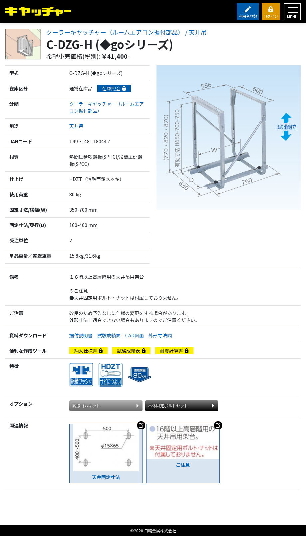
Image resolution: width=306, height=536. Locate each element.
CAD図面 (137, 335)
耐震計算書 (174, 350)
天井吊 (76, 126)
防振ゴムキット (86, 405)
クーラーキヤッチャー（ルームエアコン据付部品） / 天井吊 (126, 32)
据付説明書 (83, 335)
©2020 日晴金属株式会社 (153, 530)
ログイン (270, 16)
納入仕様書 (88, 350)
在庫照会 (114, 88)
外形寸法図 (162, 335)
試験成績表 (111, 335)
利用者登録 (248, 16)
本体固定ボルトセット (168, 405)
